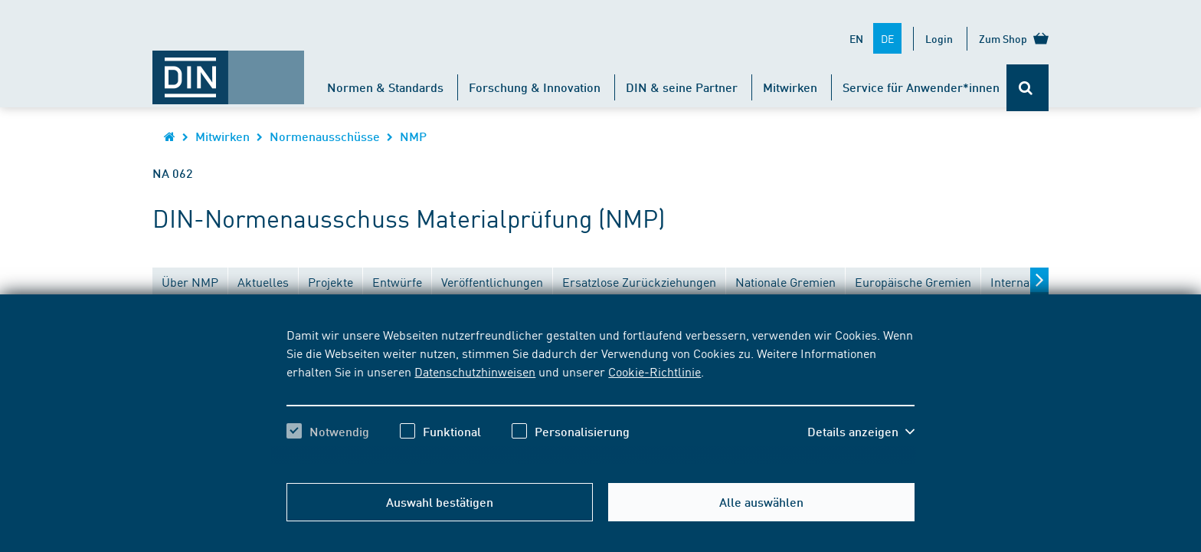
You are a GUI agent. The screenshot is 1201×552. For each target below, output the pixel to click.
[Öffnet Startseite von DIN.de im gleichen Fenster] (228, 70)
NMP (413, 136)
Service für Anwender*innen (921, 87)
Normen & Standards (385, 87)
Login (939, 38)
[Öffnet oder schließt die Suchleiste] (1027, 87)
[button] (861, 431)
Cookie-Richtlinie (654, 371)
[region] (600, 396)
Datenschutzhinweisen (474, 371)
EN (856, 38)
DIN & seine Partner (682, 87)
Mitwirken (790, 87)
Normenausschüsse (325, 136)
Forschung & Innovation (534, 87)
